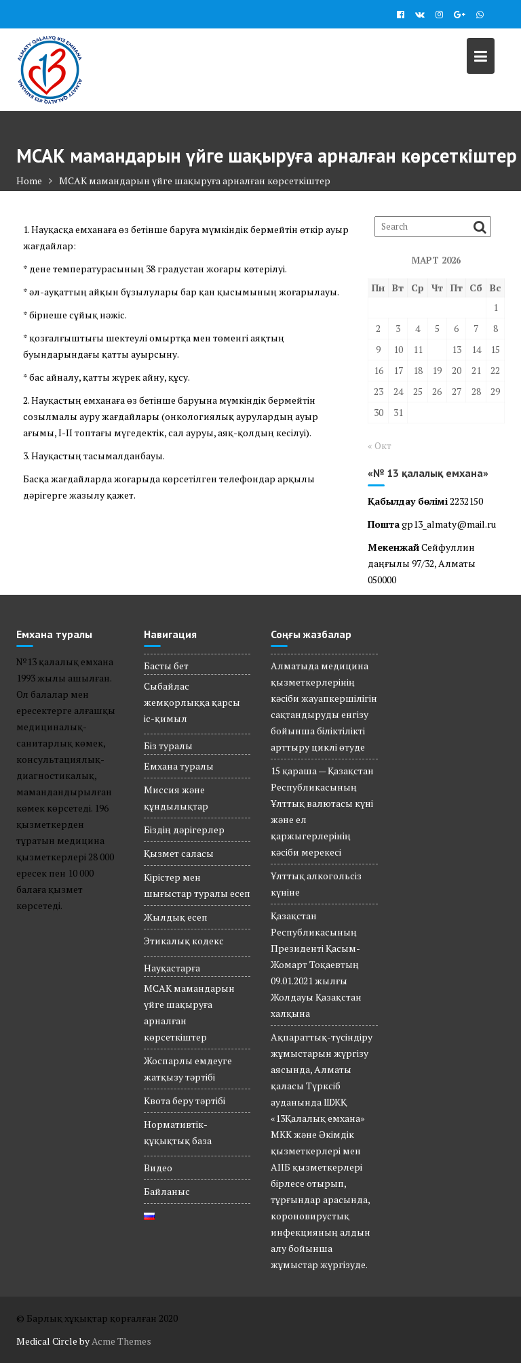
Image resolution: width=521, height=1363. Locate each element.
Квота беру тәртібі (184, 1100)
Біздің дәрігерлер (184, 829)
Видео (158, 1167)
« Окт (379, 445)
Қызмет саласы (179, 853)
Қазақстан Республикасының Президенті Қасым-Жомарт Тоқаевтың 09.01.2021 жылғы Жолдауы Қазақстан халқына (316, 964)
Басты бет (166, 665)
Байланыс (167, 1191)
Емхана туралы (179, 765)
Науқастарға (172, 967)
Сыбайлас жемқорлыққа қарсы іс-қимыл (192, 702)
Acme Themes (121, 1341)
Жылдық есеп (176, 916)
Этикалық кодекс (184, 940)
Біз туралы (168, 745)
